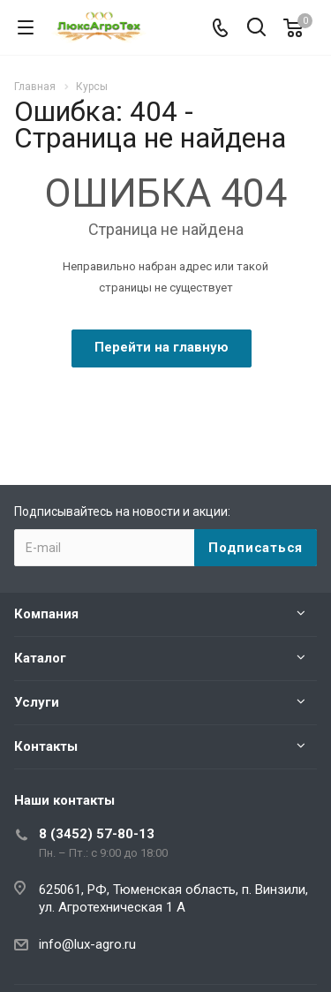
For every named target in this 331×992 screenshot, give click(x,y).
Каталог (40, 658)
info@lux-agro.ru (87, 944)
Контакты (46, 746)
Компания (46, 614)
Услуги (36, 702)
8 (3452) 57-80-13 (96, 834)
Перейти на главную (161, 347)
